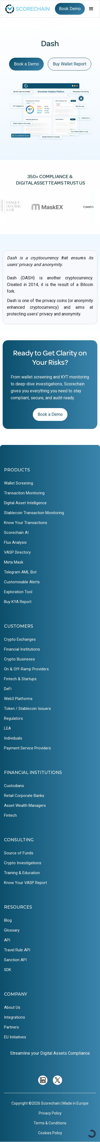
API (7, 940)
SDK (7, 969)
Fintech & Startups (20, 678)
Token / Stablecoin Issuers (27, 708)
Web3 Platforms (18, 698)
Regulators (13, 718)
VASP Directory (17, 552)
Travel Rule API (17, 950)
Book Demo (70, 8)
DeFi (7, 688)
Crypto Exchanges (20, 639)
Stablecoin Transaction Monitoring (34, 512)
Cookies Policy (50, 1133)
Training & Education (22, 872)
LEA (7, 728)
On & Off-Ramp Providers (26, 669)
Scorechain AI (16, 532)
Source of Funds (18, 853)
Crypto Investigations (22, 863)
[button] (91, 8)
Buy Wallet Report (69, 64)
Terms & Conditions (50, 1123)
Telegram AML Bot (20, 572)
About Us (12, 1007)
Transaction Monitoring (24, 493)
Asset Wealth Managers (25, 805)
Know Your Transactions (25, 522)
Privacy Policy (50, 1113)
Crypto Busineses (19, 659)
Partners (11, 1027)
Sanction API (15, 959)
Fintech (10, 815)
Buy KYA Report (17, 601)
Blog (8, 920)
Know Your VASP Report (25, 882)
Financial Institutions (22, 649)
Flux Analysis (15, 542)
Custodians (14, 785)
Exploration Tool (18, 591)
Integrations (14, 1017)
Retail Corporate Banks (24, 795)
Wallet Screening (18, 483)
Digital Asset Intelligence (25, 502)
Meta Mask (13, 562)
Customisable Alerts (22, 582)
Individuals (13, 738)
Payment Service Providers (27, 748)
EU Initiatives (15, 1037)
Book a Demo (26, 64)
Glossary (11, 930)
